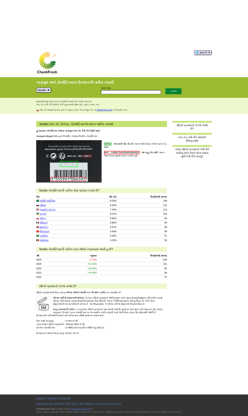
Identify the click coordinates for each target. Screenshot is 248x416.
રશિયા (43, 205)
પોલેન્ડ (43, 218)
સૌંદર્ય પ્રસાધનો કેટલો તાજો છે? (192, 127)
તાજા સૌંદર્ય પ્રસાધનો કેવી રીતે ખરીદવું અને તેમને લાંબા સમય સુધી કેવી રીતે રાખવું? (192, 153)
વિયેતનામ (44, 231)
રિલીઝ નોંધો (77, 403)
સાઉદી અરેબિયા (47, 200)
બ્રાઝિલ (44, 235)
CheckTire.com (104, 110)
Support (89, 403)
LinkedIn (40, 398)
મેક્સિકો (43, 222)
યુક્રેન (43, 213)
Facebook (52, 398)
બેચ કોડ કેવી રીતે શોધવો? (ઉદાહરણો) (192, 139)
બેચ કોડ (106, 88)
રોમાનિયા (44, 240)
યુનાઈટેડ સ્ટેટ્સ (48, 209)
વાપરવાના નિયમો (44, 403)
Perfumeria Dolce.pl (80, 409)
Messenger (64, 398)
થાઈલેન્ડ (44, 227)
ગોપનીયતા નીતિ (62, 403)
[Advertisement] (124, 25)
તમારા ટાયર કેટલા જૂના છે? (108, 403)
